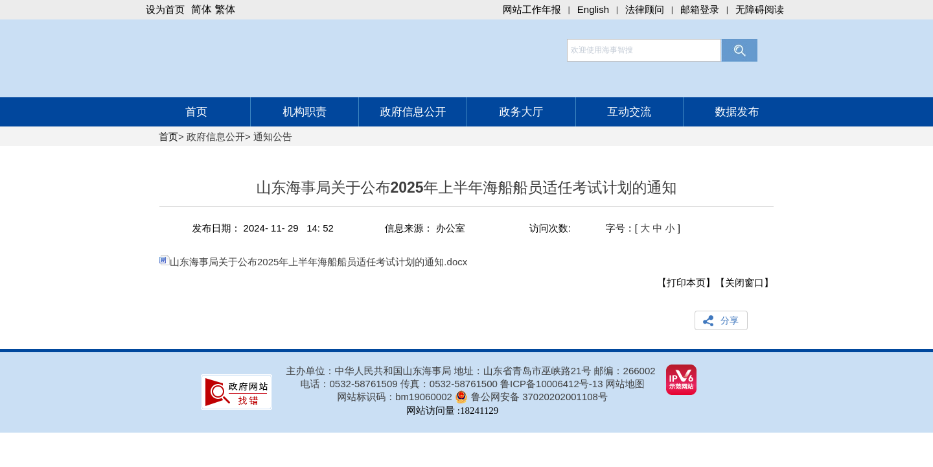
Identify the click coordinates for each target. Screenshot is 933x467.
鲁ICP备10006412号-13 (551, 383)
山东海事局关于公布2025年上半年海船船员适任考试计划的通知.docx (313, 261)
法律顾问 (644, 9)
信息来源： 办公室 (425, 228)
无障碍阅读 (759, 9)
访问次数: (550, 228)
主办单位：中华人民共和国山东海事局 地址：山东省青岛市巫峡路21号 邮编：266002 (471, 370)
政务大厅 (522, 112)
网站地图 (625, 383)
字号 (615, 228)
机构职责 (304, 112)
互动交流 (629, 112)
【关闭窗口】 (744, 282)
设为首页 (165, 9)
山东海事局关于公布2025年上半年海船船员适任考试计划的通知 (466, 193)
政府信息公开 (413, 112)
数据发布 (737, 112)
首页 (196, 112)
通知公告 (272, 136)
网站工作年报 (532, 9)
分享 (729, 320)
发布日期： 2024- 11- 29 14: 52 (262, 228)
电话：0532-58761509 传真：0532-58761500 (401, 383)
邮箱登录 (699, 9)
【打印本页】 (686, 282)
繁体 (224, 9)
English (593, 9)
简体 (201, 9)
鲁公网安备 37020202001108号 (539, 396)
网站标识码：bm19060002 (394, 396)
